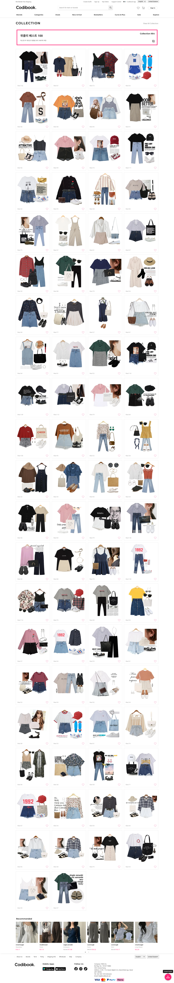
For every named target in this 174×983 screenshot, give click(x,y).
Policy (42, 957)
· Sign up (96, 2)
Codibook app (131, 2)
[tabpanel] (28, 935)
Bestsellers (98, 15)
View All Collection (150, 23)
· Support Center (116, 2)
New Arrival (77, 15)
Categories (38, 15)
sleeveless (19, 947)
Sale (139, 15)
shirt (112, 947)
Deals (57, 15)
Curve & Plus (120, 15)
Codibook (26, 7)
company (78, 957)
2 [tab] (89, 952)
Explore (156, 15)
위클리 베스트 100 (31, 36)
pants (41, 947)
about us (19, 957)
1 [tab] (85, 952)
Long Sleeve (138, 947)
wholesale (62, 957)
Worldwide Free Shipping (23, 2)
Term (35, 957)
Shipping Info (51, 957)
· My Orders (105, 2)
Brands (19, 15)
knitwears (66, 947)
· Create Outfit (87, 2)
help (70, 957)
